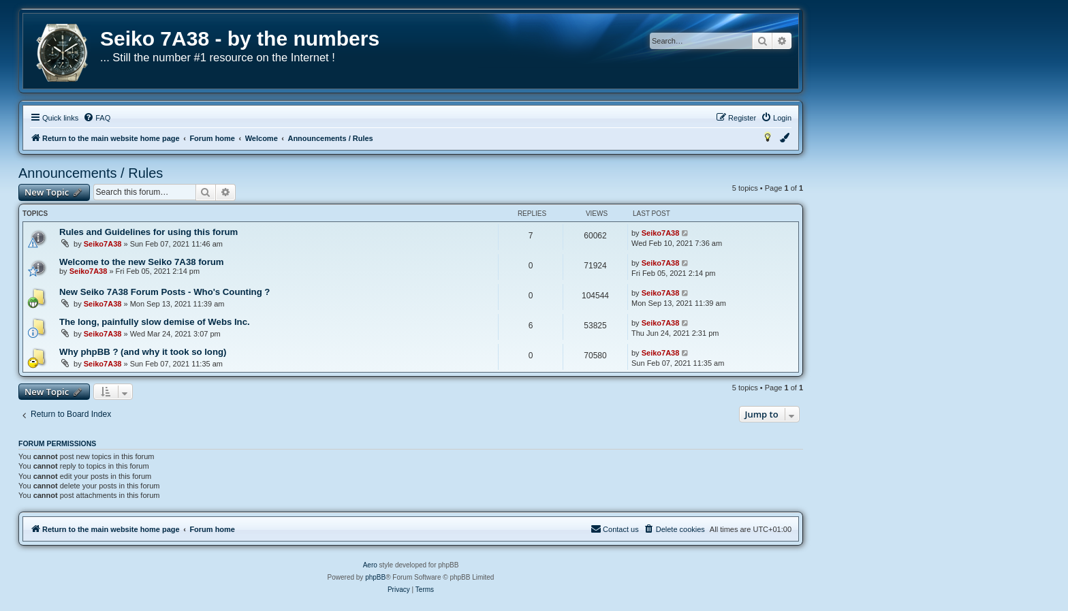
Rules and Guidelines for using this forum (148, 232)
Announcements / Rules (90, 173)
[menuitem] (96, 118)
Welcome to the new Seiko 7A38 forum (141, 262)
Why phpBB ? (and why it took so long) (142, 352)
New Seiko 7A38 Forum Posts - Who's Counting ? (164, 292)
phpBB (375, 577)
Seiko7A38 (103, 244)
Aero (370, 565)
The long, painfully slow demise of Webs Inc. (154, 322)
